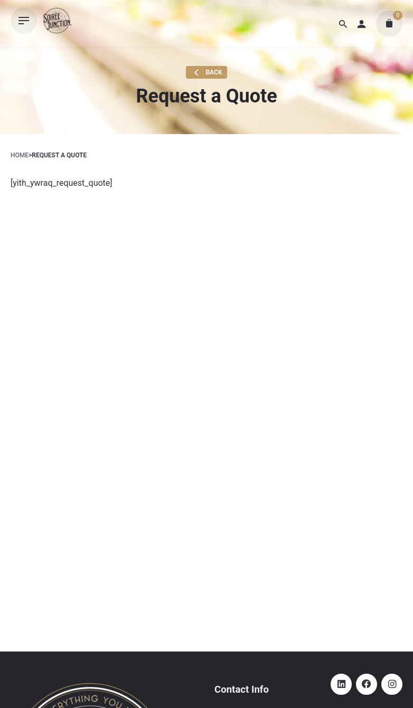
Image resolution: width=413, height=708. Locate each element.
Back (206, 73)
